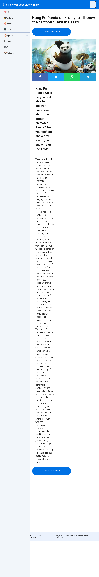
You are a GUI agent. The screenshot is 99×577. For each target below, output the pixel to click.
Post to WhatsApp (72, 77)
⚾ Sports (16, 35)
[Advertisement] (62, 499)
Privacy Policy (64, 535)
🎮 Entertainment (11, 47)
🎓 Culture (16, 18)
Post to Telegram (87, 77)
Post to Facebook (40, 77)
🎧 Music (8, 41)
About (58, 535)
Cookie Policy (73, 535)
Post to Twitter (56, 77)
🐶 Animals (9, 53)
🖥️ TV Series (9, 29)
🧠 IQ (6, 11)
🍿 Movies (8, 23)
